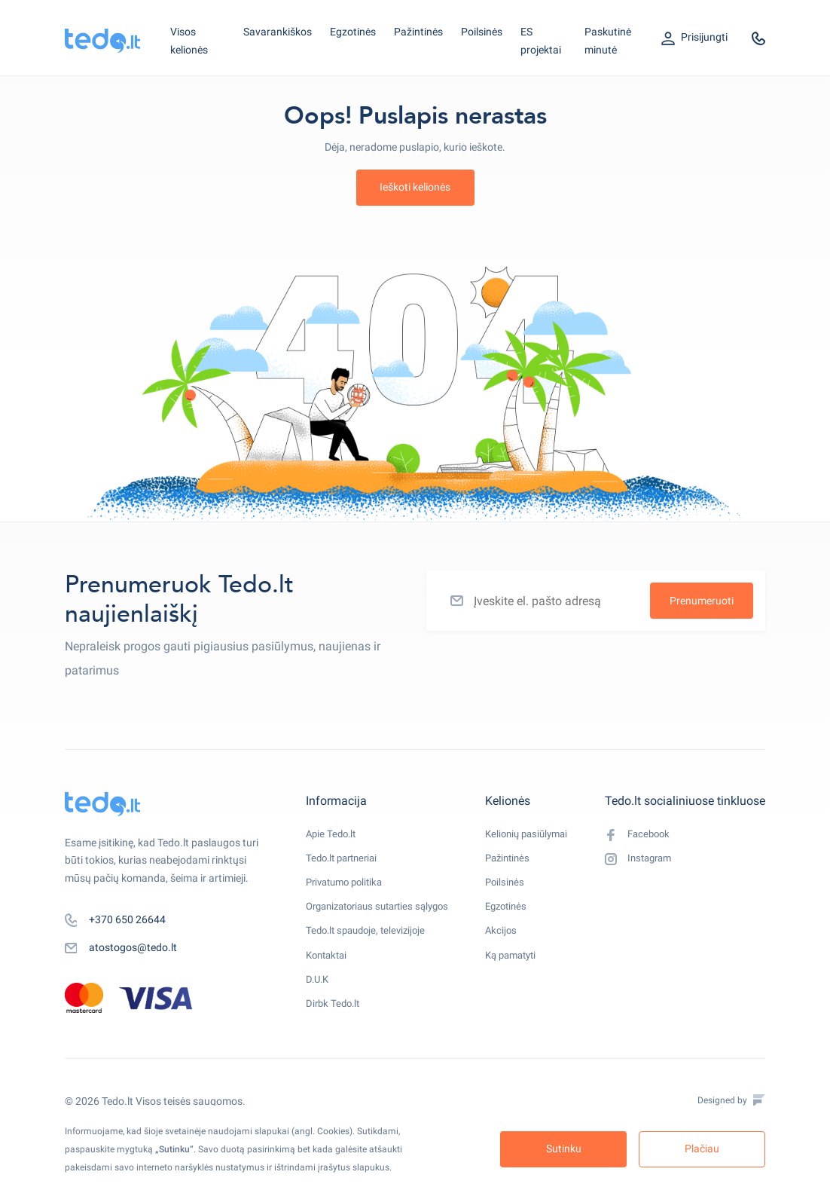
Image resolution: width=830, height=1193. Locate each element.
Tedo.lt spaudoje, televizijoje (370, 944)
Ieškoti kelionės (415, 187)
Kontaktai (329, 971)
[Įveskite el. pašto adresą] (595, 600)
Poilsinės (481, 32)
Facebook (639, 835)
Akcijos (506, 944)
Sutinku (563, 1149)
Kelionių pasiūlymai (534, 835)
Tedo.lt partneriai (345, 862)
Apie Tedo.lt (333, 835)
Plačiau (702, 1149)
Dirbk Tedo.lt (335, 1025)
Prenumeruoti (702, 601)
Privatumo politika (348, 889)
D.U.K (318, 998)
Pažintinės (418, 32)
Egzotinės (353, 32)
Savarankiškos (277, 32)
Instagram (640, 862)
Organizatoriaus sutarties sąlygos (385, 916)
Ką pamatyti (518, 971)
